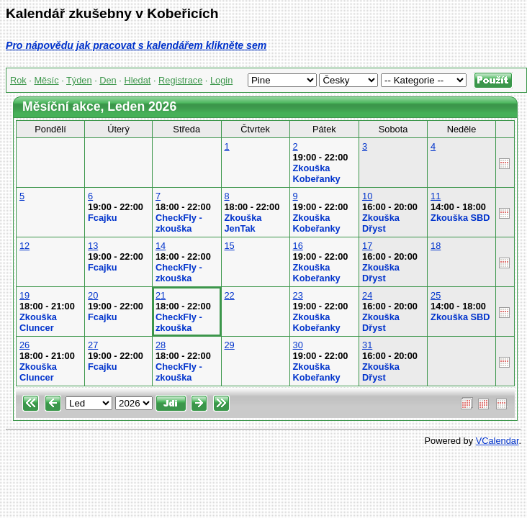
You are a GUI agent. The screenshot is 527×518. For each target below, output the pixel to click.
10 (367, 196)
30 (298, 345)
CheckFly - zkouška (179, 223)
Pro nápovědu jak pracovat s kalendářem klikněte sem (136, 45)
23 (298, 295)
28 (161, 345)
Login (221, 80)
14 (161, 245)
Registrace (180, 80)
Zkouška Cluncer (38, 322)
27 (93, 345)
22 (230, 295)
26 (24, 345)
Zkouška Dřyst (381, 223)
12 (24, 245)
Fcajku (102, 217)
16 (298, 245)
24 (367, 295)
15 (230, 245)
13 (93, 245)
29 (230, 345)
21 (161, 295)
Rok (18, 80)
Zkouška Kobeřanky (317, 173)
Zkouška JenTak (243, 223)
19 (24, 295)
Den (107, 80)
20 (93, 295)
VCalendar (497, 440)
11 (436, 196)
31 (367, 345)
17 (367, 245)
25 (436, 295)
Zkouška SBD (460, 217)
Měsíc (46, 80)
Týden (79, 80)
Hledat (137, 80)
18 (436, 245)
